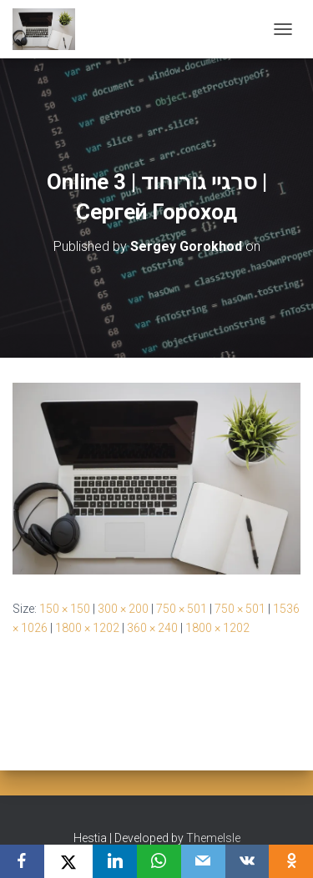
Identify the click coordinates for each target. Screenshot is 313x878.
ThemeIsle (213, 838)
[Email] (203, 861)
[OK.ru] (291, 861)
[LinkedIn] (115, 861)
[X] (68, 861)
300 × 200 (123, 608)
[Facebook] (22, 861)
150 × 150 (64, 608)
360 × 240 (152, 628)
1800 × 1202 (87, 628)
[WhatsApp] (159, 861)
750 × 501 (181, 608)
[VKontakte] (247, 861)
